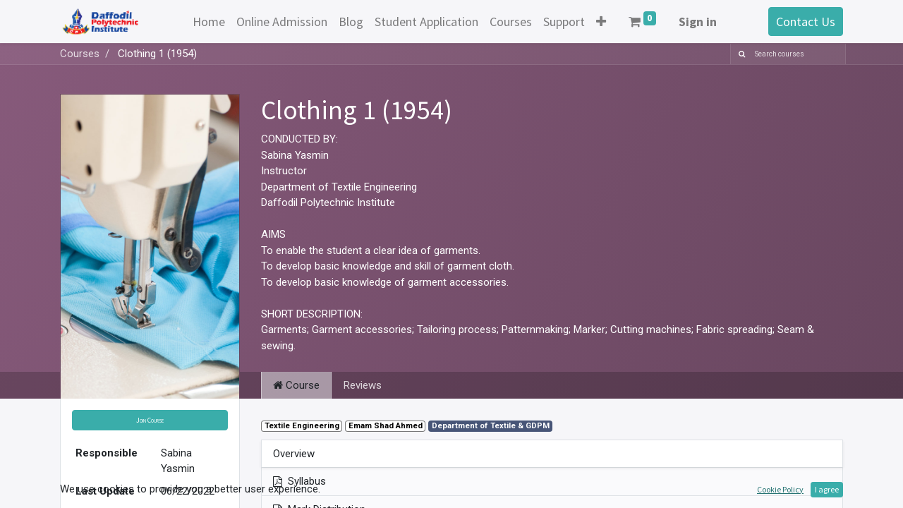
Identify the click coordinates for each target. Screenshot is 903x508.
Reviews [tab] (363, 385)
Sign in (698, 21)
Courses (79, 53)
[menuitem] (209, 21)
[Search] (740, 54)
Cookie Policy (780, 489)
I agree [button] (827, 489)
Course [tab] (296, 385)
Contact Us (805, 21)
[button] (601, 21)
